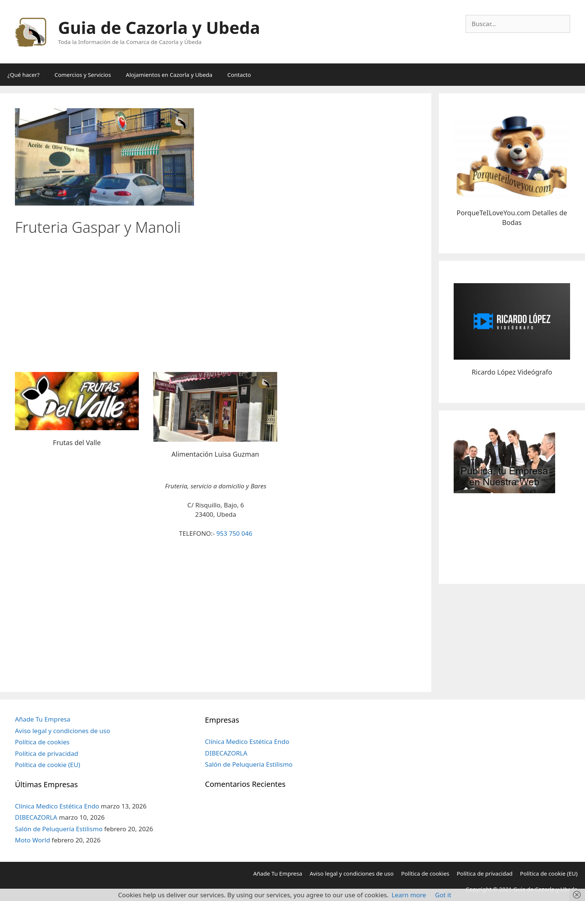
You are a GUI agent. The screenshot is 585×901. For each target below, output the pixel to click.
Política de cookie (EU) (47, 764)
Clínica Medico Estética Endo (57, 806)
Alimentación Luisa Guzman (215, 454)
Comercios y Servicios (82, 74)
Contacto (239, 74)
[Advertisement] (215, 301)
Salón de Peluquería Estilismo (59, 829)
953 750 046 (234, 533)
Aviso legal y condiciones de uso (62, 730)
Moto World (32, 840)
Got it (443, 895)
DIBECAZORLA (36, 817)
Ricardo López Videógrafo (512, 371)
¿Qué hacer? (23, 74)
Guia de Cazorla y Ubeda (159, 27)
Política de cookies (42, 742)
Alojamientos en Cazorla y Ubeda (169, 74)
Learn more (408, 895)
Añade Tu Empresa (43, 719)
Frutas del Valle (77, 442)
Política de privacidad (46, 753)
